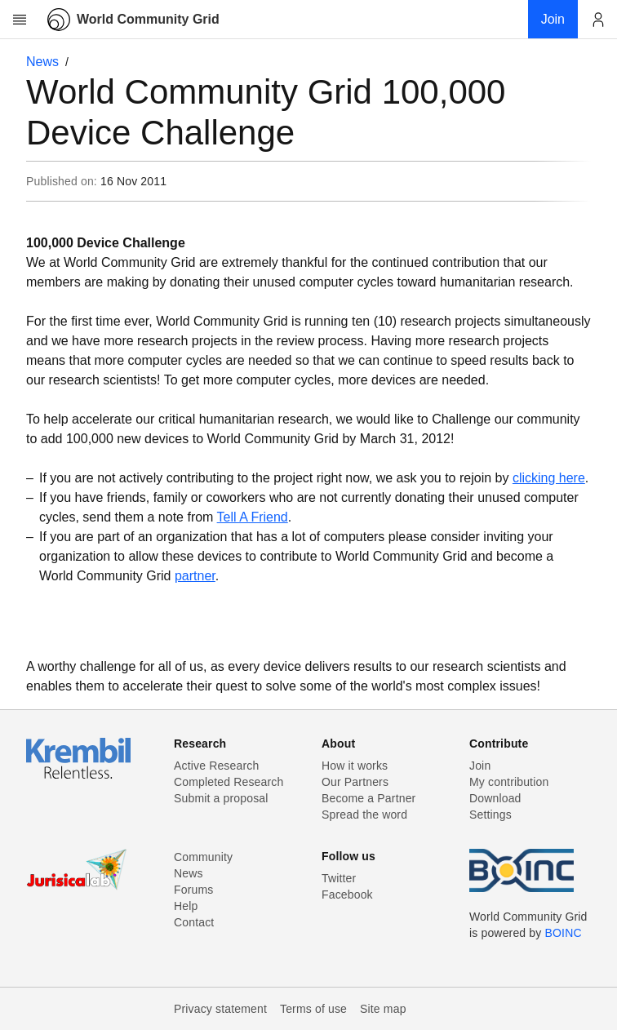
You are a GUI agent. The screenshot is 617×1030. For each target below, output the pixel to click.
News (42, 62)
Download (495, 798)
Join (479, 765)
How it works (355, 765)
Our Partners (355, 781)
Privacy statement (220, 1008)
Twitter (339, 878)
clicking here (549, 478)
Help (186, 905)
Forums (193, 889)
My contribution (508, 781)
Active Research (216, 765)
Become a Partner (368, 798)
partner (195, 576)
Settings (490, 814)
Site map (383, 1008)
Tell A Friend (252, 517)
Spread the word (364, 814)
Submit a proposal (221, 798)
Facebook (347, 894)
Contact (194, 922)
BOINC (563, 932)
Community (203, 857)
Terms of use (313, 1008)
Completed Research (228, 781)
